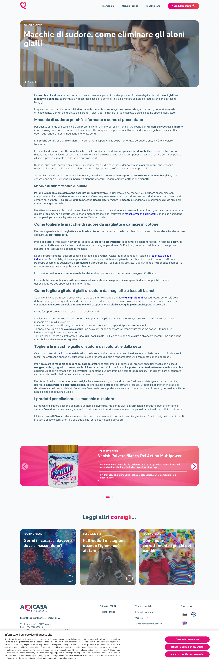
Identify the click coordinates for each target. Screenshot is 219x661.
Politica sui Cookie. (76, 655)
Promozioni (108, 5)
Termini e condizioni (144, 606)
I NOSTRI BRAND (107, 612)
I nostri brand (153, 5)
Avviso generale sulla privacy (148, 623)
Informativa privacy (144, 612)
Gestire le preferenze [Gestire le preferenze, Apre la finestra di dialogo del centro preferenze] (187, 639)
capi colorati (64, 353)
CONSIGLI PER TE (108, 606)
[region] (109, 645)
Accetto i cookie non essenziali (187, 654)
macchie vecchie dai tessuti (141, 213)
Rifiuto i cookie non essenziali (187, 647)
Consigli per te (130, 5)
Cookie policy (141, 618)
